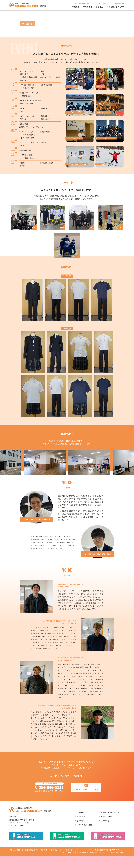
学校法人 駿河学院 (16, 850)
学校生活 (99, 7)
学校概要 (75, 7)
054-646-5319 (51, 787)
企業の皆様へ (120, 4)
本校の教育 (87, 7)
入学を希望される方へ (116, 7)
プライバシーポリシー (57, 850)
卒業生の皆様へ (102, 4)
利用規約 (112, 852)
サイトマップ (72, 850)
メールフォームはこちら (86, 789)
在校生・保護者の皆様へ (81, 4)
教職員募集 (29, 850)
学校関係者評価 (41, 850)
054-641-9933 (17, 823)
